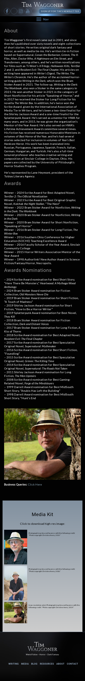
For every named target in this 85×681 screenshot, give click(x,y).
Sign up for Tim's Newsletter (60, 11)
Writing (13, 663)
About (60, 663)
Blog (34, 663)
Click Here (35, 484)
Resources (47, 663)
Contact (72, 663)
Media (25, 663)
